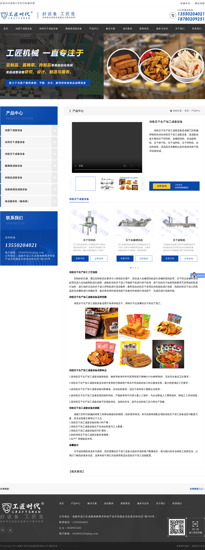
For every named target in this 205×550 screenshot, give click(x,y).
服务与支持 (162, 28)
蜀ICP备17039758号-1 (69, 546)
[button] (142, 184)
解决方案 (110, 28)
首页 (6, 28)
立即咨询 (162, 186)
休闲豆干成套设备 (48, 28)
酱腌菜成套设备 (74, 28)
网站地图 (200, 3)
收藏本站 (185, 3)
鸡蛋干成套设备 (24, 28)
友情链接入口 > (197, 489)
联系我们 (196, 28)
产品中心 (94, 28)
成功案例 (127, 28)
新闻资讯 (144, 28)
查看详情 (80, 258)
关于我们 (180, 28)
